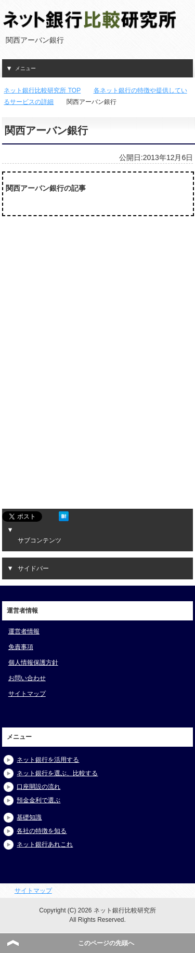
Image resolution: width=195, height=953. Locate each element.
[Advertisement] (83, 314)
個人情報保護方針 (33, 662)
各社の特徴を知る (42, 831)
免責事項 (20, 647)
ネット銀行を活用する (48, 759)
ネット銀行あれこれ (45, 844)
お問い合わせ (27, 678)
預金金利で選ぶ (38, 800)
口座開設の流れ (38, 786)
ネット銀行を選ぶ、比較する (57, 773)
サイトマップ (27, 693)
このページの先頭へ (106, 943)
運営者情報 (24, 631)
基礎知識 (29, 817)
